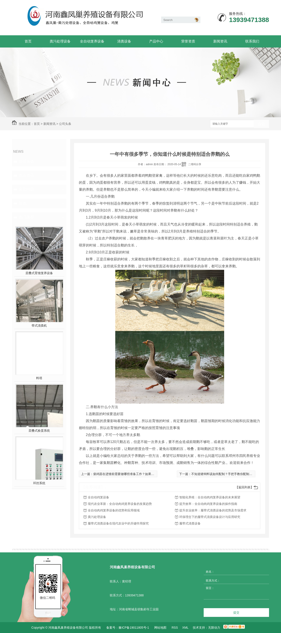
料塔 (39, 378)
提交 (236, 612)
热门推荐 (26, 217)
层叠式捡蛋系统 (39, 430)
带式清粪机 (39, 325)
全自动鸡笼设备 (98, 497)
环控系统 (39, 483)
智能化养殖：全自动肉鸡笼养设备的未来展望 (209, 497)
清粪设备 (124, 41)
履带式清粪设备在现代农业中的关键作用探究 (118, 523)
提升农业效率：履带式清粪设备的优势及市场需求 (212, 510)
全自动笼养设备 (92, 41)
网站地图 (160, 627)
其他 (22, 203)
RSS (175, 627)
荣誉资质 (188, 41)
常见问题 (26, 189)
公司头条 (65, 124)
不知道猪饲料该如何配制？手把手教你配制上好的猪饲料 (229, 474)
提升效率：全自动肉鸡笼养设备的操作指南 (208, 504)
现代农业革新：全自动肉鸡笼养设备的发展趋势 (120, 504)
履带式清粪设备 (190, 523)
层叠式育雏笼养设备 (39, 273)
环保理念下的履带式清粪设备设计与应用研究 (209, 517)
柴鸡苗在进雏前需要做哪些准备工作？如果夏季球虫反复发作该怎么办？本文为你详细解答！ (155, 474)
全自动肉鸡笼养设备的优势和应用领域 (114, 510)
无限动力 (214, 627)
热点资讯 (26, 175)
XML (185, 627)
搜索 (261, 124)
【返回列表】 (244, 487)
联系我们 (252, 41)
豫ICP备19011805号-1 (133, 627)
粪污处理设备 (60, 41)
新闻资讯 (220, 41)
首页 (28, 41)
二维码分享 (194, 164)
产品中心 (156, 41)
